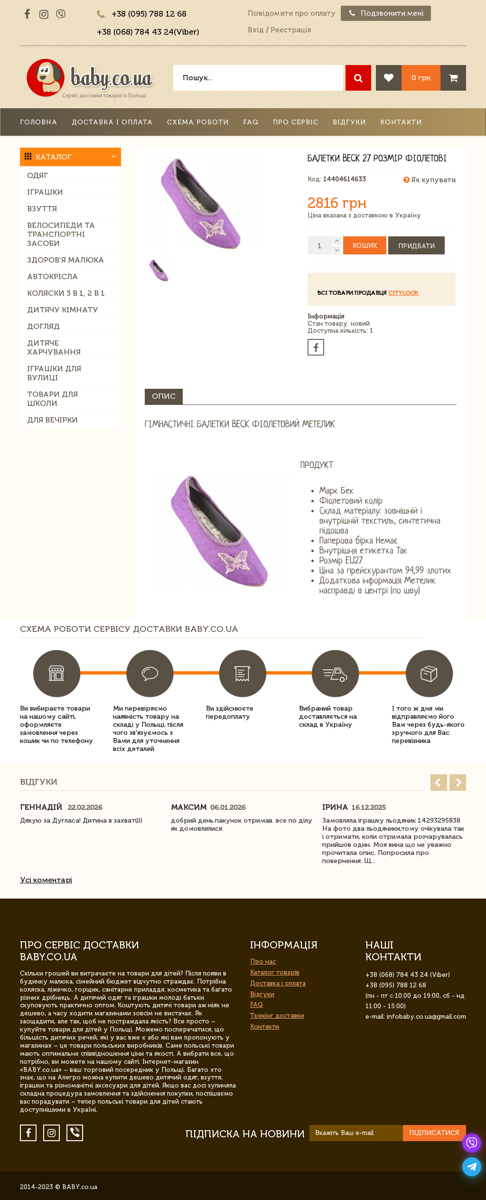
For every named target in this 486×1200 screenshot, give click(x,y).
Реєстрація (291, 30)
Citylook (403, 293)
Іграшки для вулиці (54, 373)
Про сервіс (295, 122)
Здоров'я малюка (65, 259)
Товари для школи (52, 399)
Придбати (416, 246)
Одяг (37, 175)
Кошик (365, 245)
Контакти (401, 122)
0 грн (420, 77)
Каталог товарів (274, 972)
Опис (164, 396)
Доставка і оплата (112, 122)
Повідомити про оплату (292, 13)
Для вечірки (52, 419)
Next (457, 782)
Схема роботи (198, 122)
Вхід (256, 30)
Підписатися (434, 1133)
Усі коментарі (46, 879)
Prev (438, 782)
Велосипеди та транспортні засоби (61, 234)
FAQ (251, 122)
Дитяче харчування (54, 347)
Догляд (43, 326)
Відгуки (349, 122)
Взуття (42, 208)
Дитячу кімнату (62, 309)
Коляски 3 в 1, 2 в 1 (66, 293)
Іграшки (45, 192)
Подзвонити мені (386, 13)
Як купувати (429, 180)
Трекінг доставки (277, 1015)
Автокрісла (52, 276)
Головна (38, 122)
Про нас (263, 961)
